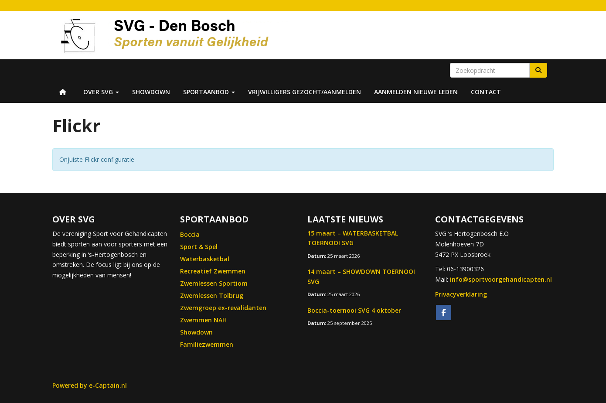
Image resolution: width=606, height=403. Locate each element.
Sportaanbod (209, 92)
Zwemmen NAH (203, 320)
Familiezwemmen (206, 344)
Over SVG (101, 92)
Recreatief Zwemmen (212, 271)
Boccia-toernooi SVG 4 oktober (354, 310)
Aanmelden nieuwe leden (416, 92)
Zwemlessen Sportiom (214, 283)
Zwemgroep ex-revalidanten (223, 308)
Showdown (151, 92)
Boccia (190, 234)
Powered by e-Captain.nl (89, 385)
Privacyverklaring (461, 294)
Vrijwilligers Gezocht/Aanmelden (304, 92)
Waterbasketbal (204, 259)
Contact (486, 92)
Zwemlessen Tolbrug (211, 295)
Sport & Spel (199, 246)
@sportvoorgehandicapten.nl (501, 279)
